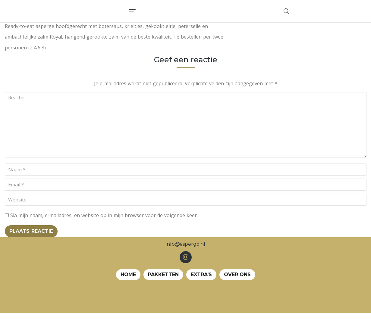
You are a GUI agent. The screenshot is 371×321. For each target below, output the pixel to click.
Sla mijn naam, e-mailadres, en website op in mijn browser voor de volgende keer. (104, 223)
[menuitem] (196, 15)
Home (128, 282)
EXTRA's (201, 282)
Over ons (237, 282)
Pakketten (163, 282)
